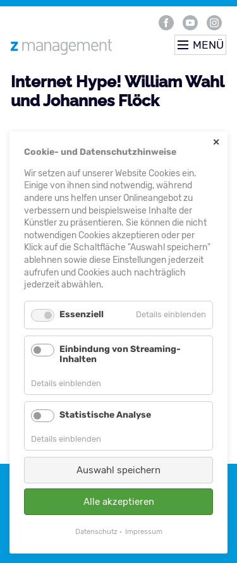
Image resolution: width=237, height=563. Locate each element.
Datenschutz (96, 531)
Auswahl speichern (118, 470)
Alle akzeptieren (118, 501)
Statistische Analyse (105, 414)
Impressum (143, 531)
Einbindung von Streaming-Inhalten (120, 354)
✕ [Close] (216, 142)
